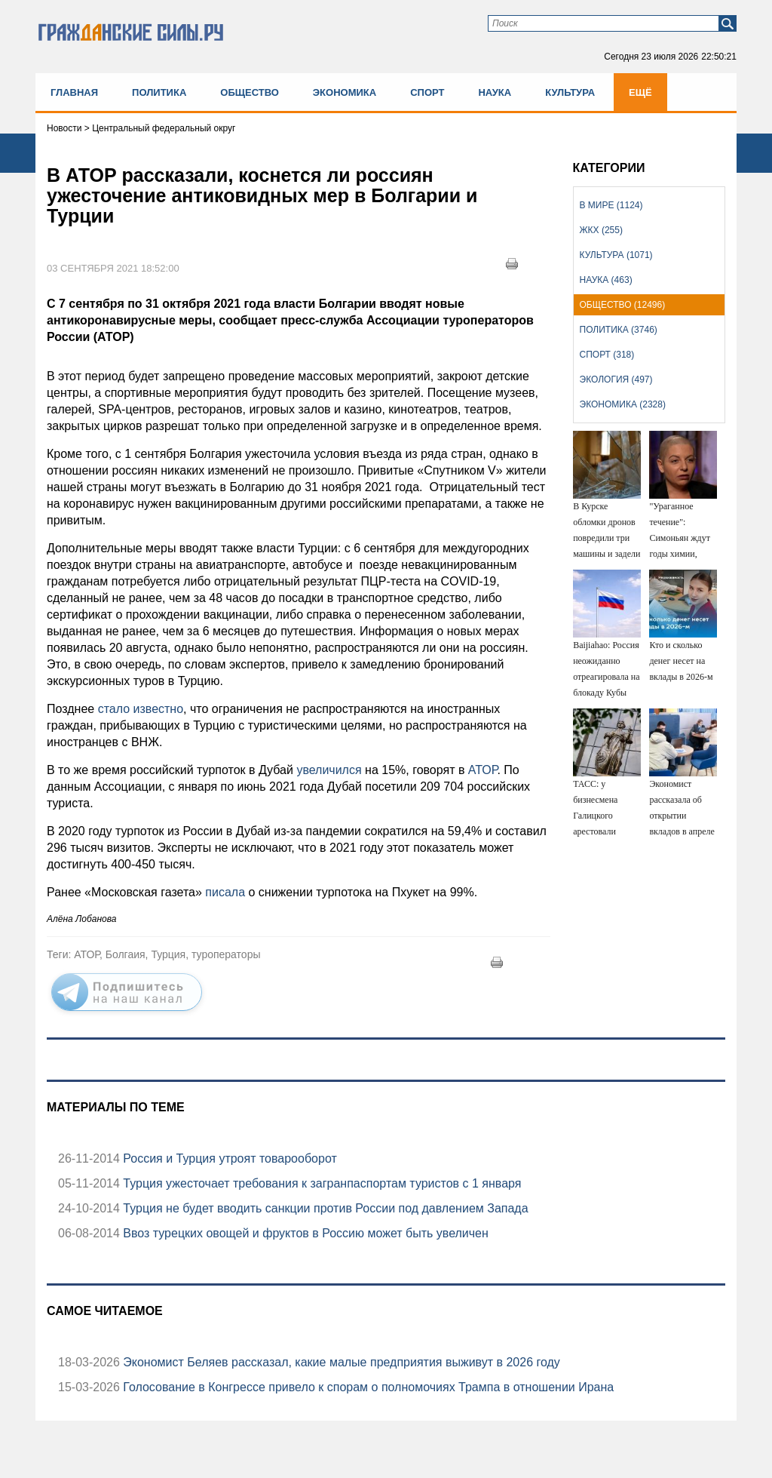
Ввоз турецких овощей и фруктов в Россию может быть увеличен (304, 1233)
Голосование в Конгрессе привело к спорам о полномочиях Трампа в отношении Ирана (367, 1387)
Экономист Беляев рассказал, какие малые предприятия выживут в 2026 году (340, 1362)
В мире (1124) (611, 205)
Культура (570, 92)
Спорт (427, 92)
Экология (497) (616, 379)
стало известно (140, 708)
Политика (159, 92)
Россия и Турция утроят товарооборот (228, 1158)
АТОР (483, 770)
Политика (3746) (618, 329)
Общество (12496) (623, 305)
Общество (249, 92)
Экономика (344, 92)
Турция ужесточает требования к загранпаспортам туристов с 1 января (321, 1183)
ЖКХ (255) (601, 230)
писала (225, 892)
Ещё (640, 92)
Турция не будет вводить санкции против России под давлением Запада (324, 1208)
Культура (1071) (616, 255)
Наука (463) (606, 280)
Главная (74, 92)
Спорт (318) (607, 354)
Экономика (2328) (623, 404)
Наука (494, 92)
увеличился (328, 770)
